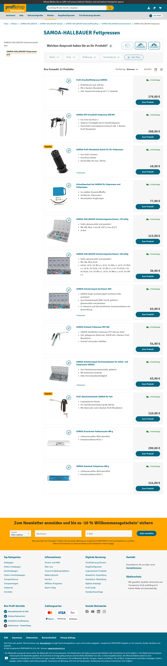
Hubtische (8, 588)
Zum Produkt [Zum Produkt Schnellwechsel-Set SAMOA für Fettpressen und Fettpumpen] (148, 206)
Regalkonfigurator (93, 567)
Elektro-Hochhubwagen (14, 575)
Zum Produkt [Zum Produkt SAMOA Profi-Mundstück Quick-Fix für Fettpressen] (148, 172)
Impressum (17, 637)
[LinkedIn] (98, 612)
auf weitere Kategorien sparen (110, 2)
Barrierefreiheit (49, 637)
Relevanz (132, 69)
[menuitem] (149, 8)
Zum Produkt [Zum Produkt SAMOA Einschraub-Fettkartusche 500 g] (148, 453)
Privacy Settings (67, 637)
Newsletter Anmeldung (95, 575)
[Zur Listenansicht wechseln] (155, 69)
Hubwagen (8, 562)
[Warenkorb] (160, 8)
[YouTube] (92, 612)
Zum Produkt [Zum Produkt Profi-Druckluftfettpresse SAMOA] (148, 102)
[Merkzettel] (154, 8)
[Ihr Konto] (149, 8)
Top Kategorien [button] (12, 557)
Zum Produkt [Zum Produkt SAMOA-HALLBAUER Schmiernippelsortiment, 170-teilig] (148, 241)
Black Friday (50, 588)
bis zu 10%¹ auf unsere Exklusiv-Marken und (76, 2)
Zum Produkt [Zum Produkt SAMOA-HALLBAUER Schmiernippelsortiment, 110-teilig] (148, 276)
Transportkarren (11, 579)
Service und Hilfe (52, 562)
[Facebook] (87, 612)
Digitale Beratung (95, 557)
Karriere (48, 579)
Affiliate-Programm (53, 583)
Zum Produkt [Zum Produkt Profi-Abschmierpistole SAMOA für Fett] (148, 419)
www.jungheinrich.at (56, 648)
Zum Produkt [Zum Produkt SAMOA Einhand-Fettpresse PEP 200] (148, 349)
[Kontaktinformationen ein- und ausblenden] (6, 659)
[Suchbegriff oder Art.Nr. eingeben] (76, 7)
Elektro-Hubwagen (12, 567)
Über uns (49, 567)
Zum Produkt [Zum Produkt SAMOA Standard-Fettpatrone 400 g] (148, 488)
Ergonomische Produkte (96, 571)
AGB (6, 637)
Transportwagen (11, 583)
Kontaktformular (133, 568)
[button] (110, 46)
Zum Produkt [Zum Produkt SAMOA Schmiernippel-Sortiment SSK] (148, 314)
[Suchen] (110, 7)
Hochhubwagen (11, 571)
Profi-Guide (90, 588)
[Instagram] (104, 612)
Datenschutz (32, 637)
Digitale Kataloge (93, 583)
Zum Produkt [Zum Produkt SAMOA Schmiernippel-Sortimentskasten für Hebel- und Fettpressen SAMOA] (148, 384)
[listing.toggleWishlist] (68, 81)
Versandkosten (45, 643)
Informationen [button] (53, 557)
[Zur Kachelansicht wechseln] (161, 69)
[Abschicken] (146, 533)
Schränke (8, 592)
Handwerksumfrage (94, 592)
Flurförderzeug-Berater (95, 562)
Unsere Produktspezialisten (57, 571)
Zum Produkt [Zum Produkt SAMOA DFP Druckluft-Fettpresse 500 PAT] (148, 137)
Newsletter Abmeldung (95, 579)
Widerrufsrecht (51, 575)
